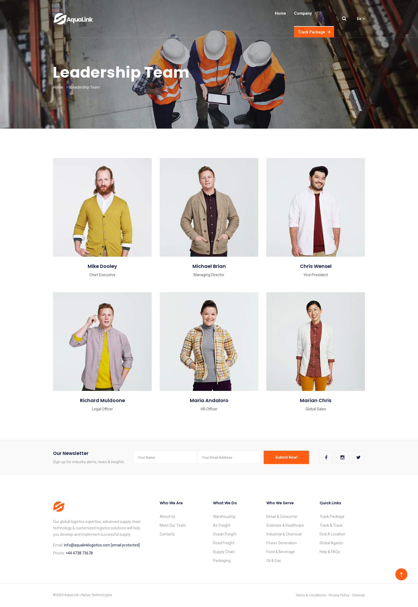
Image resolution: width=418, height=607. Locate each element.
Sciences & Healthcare (285, 525)
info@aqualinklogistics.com (87, 545)
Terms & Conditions (311, 595)
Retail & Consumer (282, 516)
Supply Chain (224, 552)
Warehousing (224, 516)
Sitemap (358, 595)
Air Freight (221, 525)
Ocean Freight (224, 534)
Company (303, 13)
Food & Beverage (280, 552)
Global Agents (331, 543)
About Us (167, 516)
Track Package (314, 32)
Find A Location (332, 534)
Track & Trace (331, 525)
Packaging (222, 560)
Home (280, 13)
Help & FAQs (330, 552)
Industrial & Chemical (284, 534)
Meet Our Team (173, 525)
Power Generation (281, 543)
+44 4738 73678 (79, 553)
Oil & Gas (273, 560)
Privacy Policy (339, 595)
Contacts (167, 534)
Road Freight (223, 543)
